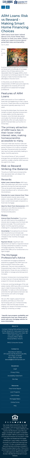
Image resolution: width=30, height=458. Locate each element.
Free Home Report (15, 388)
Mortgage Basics (15, 399)
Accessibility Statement (15, 376)
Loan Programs (15, 392)
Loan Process (15, 395)
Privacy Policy (15, 372)
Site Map (15, 379)
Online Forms (15, 402)
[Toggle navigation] (8, 7)
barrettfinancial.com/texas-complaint (15, 446)
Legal (15, 369)
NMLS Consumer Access (15, 342)
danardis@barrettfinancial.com (15, 359)
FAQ (15, 405)
